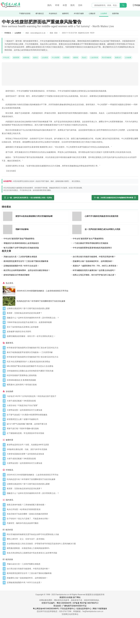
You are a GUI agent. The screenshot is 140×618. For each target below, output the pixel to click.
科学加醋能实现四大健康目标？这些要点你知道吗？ (94, 270)
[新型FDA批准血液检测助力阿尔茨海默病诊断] (8, 217)
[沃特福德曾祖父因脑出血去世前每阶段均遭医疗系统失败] (72, 370)
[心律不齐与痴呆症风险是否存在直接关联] (77, 217)
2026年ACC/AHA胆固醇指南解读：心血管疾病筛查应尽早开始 (42, 291)
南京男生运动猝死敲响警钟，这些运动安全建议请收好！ (27, 270)
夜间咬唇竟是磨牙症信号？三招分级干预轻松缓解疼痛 (26, 261)
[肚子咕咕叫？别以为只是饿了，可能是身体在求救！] (72, 518)
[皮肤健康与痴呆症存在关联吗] (72, 331)
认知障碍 (103, 14)
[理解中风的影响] (8, 230)
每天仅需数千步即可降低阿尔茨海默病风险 (21, 248)
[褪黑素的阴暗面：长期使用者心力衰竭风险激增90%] (72, 548)
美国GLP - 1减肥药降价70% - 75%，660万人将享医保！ (95, 266)
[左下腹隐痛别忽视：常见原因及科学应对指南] (72, 433)
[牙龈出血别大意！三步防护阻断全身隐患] (72, 564)
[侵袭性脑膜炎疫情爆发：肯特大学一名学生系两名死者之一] (72, 336)
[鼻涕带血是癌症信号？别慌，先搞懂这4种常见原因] (72, 444)
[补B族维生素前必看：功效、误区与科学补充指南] (72, 449)
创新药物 (115, 14)
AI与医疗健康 (79, 14)
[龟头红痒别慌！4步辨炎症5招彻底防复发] (72, 509)
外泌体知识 (53, 14)
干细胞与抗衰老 (24, 14)
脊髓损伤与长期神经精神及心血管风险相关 (21, 243)
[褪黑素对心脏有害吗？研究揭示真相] (72, 384)
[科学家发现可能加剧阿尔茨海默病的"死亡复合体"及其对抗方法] (72, 347)
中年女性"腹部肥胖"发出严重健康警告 (88, 239)
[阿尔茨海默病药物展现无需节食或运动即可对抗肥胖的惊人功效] (72, 534)
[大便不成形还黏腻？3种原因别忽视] (72, 400)
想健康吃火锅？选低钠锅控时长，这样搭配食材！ (93, 261)
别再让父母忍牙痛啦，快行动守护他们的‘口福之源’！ (94, 275)
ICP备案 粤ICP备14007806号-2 (85, 603)
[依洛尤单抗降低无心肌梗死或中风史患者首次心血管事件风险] (72, 553)
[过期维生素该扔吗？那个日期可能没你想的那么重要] (72, 308)
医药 (72, 5)
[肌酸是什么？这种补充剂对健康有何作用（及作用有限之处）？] (72, 317)
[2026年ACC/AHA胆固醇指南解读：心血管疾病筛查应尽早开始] (10, 290)
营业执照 (57, 606)
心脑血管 (92, 14)
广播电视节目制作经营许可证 (74, 606)
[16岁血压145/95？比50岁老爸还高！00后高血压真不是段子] (72, 396)
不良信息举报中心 (67, 608)
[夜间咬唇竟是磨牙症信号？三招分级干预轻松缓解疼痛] (72, 573)
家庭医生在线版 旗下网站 (70, 597)
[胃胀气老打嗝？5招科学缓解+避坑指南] (72, 428)
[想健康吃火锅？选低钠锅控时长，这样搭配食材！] (72, 578)
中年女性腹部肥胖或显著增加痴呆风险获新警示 (92, 248)
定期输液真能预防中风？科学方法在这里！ (21, 266)
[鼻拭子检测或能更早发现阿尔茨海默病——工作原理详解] (72, 352)
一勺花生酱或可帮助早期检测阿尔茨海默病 (90, 243)
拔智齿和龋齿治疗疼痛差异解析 (17, 275)
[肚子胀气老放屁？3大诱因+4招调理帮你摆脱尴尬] (72, 414)
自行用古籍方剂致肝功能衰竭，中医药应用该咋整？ (94, 257)
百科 (80, 5)
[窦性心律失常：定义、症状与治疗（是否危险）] (72, 539)
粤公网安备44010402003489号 (46, 608)
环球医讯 (7, 33)
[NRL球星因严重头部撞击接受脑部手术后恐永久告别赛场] (72, 366)
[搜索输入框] (109, 5)
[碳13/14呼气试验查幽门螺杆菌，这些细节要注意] (72, 424)
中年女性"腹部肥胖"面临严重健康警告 (19, 239)
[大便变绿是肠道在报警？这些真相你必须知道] (72, 454)
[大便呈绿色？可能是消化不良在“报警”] (72, 405)
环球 (57, 5)
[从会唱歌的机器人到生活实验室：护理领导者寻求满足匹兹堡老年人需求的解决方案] (72, 543)
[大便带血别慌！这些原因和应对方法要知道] (72, 410)
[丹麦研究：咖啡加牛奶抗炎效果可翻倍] (72, 523)
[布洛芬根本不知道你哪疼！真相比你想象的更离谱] (72, 514)
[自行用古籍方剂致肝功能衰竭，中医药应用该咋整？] (72, 568)
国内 (49, 5)
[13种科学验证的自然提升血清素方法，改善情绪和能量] (72, 322)
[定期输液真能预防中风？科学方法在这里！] (72, 582)
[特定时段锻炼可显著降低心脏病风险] (72, 375)
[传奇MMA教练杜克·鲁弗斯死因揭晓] (72, 380)
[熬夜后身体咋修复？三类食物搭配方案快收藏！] (72, 504)
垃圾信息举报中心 (83, 608)
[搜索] (123, 5)
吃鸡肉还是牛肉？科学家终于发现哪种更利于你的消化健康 (41, 301)
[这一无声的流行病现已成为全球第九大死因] (77, 230)
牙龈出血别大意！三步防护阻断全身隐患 (20, 257)
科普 (65, 5)
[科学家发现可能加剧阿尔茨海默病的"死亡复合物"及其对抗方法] (72, 357)
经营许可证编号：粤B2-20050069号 (56, 603)
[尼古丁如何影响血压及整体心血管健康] (72, 327)
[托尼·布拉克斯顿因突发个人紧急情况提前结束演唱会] (72, 361)
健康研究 (65, 14)
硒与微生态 (40, 14)
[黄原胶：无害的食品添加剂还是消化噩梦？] (72, 313)
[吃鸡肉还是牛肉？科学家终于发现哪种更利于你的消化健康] (10, 301)
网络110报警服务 (100, 608)
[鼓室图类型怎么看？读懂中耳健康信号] (72, 419)
